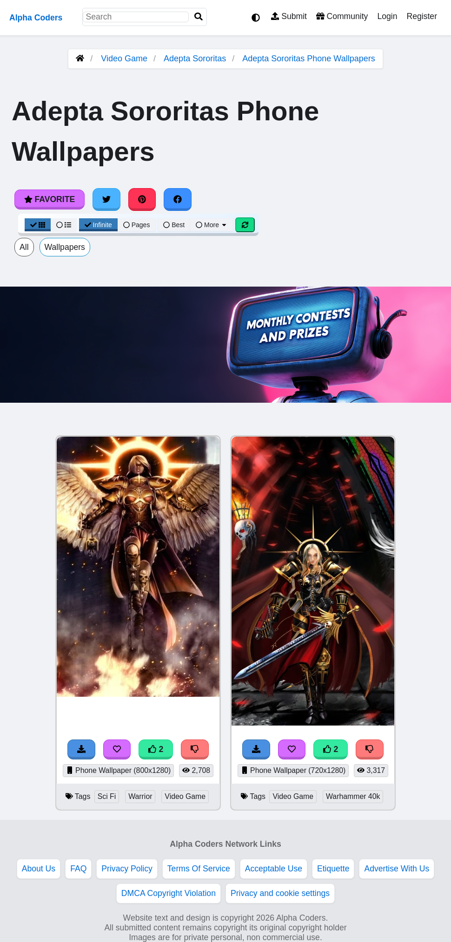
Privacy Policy (127, 868)
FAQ (78, 868)
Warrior (140, 796)
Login (387, 16)
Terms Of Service (198, 868)
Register (421, 16)
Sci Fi (107, 796)
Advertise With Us (396, 868)
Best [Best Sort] (174, 225)
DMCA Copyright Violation (168, 893)
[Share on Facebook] (178, 199)
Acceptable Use (273, 868)
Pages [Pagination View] (136, 225)
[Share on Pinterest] (142, 199)
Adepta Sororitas (195, 58)
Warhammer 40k (353, 796)
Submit (289, 16)
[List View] (64, 224)
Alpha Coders (35, 17)
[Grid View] (38, 224)
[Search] (198, 17)
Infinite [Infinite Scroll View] (98, 225)
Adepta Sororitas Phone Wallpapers (308, 58)
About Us (38, 868)
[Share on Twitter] (106, 199)
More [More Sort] (211, 225)
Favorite (49, 199)
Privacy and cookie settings (280, 893)
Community (342, 16)
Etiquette (333, 868)
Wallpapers (65, 247)
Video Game (124, 58)
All (24, 247)
